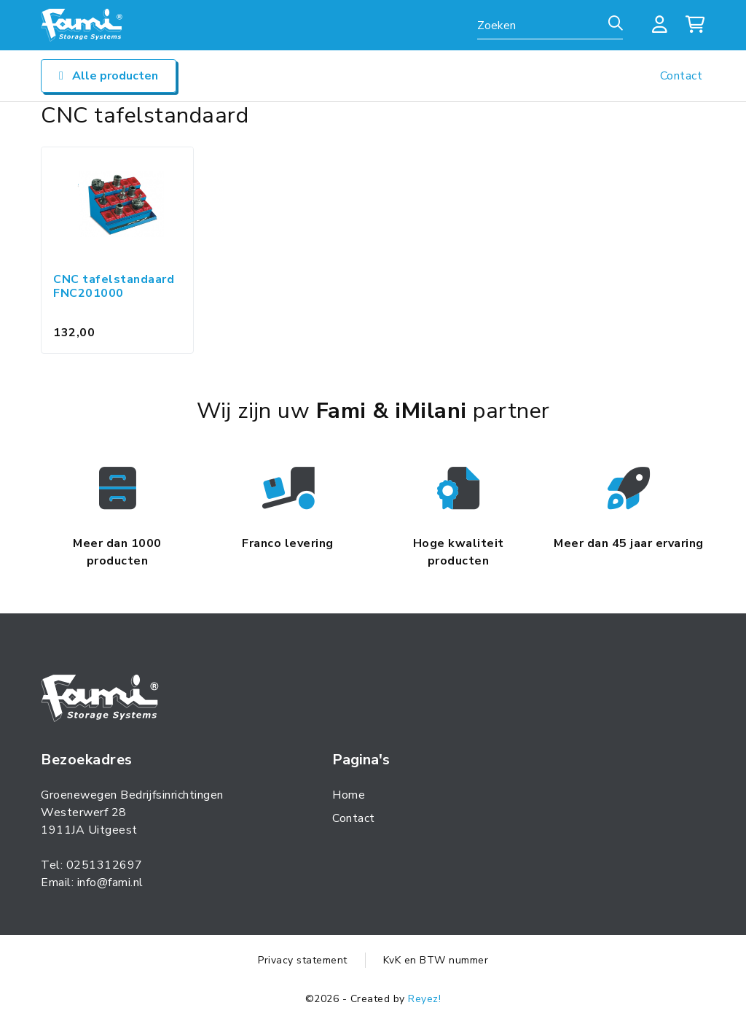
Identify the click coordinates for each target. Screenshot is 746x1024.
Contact (681, 76)
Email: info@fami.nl (92, 882)
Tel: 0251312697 (92, 865)
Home (348, 795)
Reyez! (424, 999)
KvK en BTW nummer (436, 960)
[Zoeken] (615, 24)
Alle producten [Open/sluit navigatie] (108, 76)
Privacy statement (303, 960)
